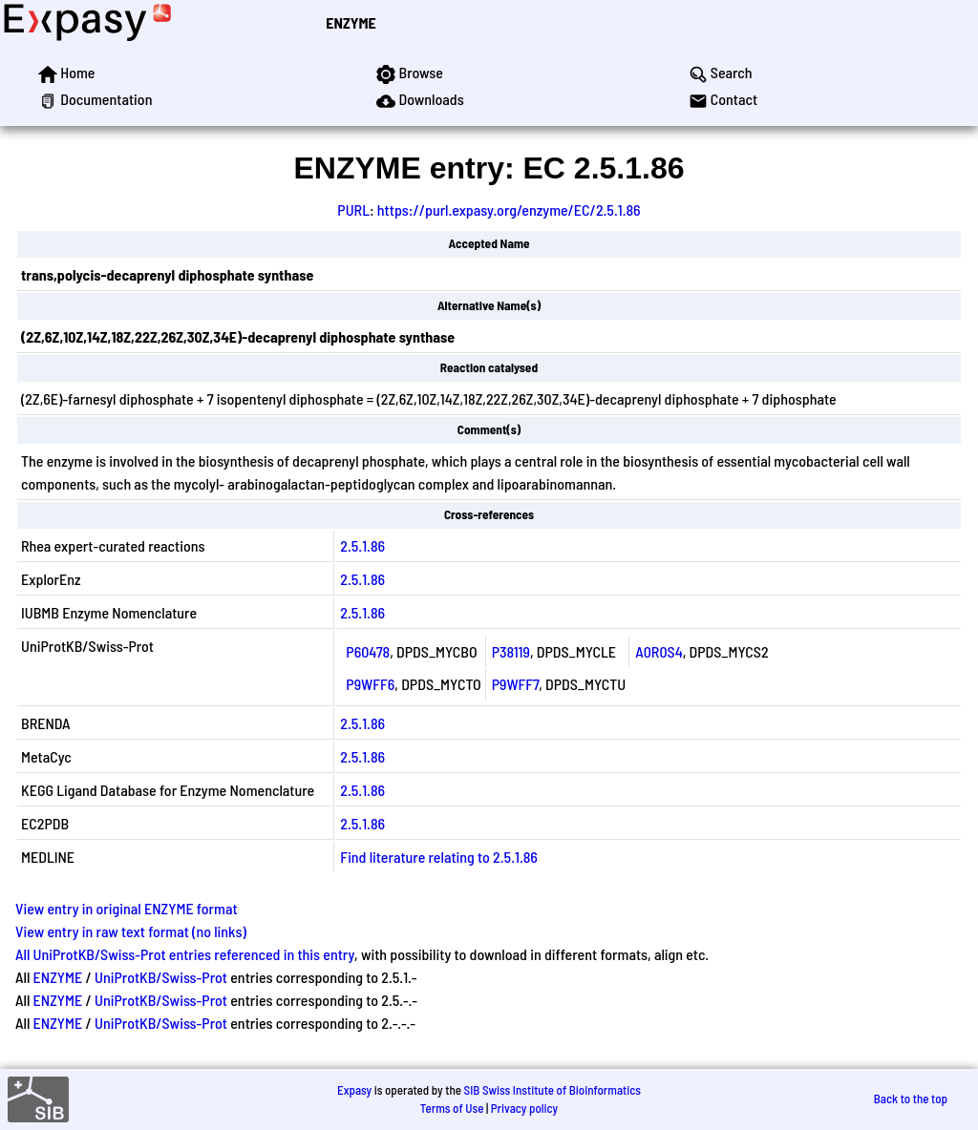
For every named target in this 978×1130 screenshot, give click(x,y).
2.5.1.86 (362, 545)
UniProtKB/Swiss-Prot (161, 977)
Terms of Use (452, 1108)
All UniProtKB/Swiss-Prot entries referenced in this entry (184, 954)
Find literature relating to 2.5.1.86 (439, 857)
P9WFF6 (370, 684)
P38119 (511, 651)
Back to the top (910, 1098)
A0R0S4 (658, 651)
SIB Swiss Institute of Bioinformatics (552, 1090)
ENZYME (350, 22)
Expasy (354, 1090)
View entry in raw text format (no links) (130, 931)
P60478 (368, 651)
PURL (353, 209)
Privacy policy (524, 1108)
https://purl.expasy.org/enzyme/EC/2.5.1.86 (509, 209)
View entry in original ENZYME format (126, 908)
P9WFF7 (516, 684)
